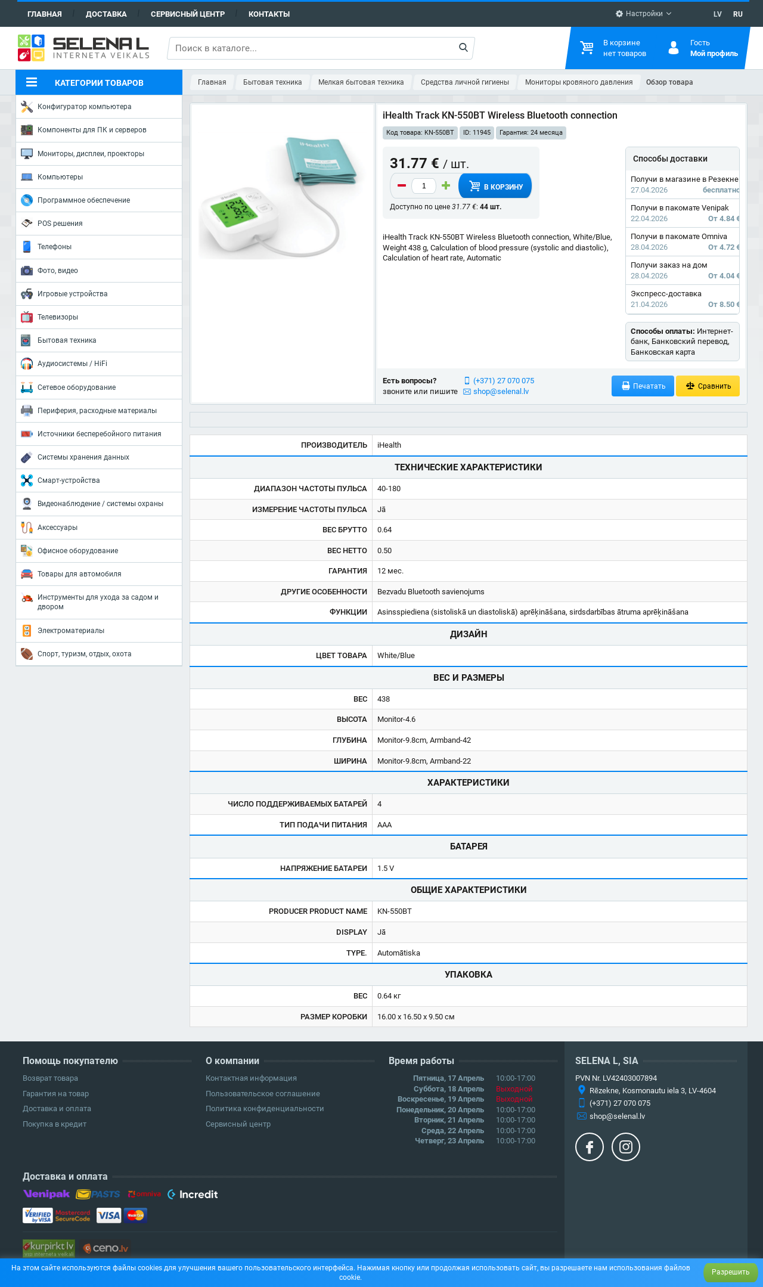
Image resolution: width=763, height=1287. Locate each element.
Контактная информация (251, 1078)
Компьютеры (52, 177)
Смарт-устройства (60, 480)
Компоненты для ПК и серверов (84, 130)
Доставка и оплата (57, 1108)
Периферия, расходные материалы (89, 411)
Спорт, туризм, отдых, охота (76, 654)
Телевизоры (49, 317)
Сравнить (707, 386)
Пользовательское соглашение (263, 1093)
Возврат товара (50, 1078)
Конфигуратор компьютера (76, 107)
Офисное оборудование (69, 551)
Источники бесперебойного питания (91, 434)
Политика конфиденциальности (265, 1108)
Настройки (639, 13)
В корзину (495, 186)
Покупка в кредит (54, 1123)
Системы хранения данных (75, 457)
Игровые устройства (64, 294)
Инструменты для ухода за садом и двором (90, 601)
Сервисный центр (188, 14)
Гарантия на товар (56, 1093)
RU (738, 14)
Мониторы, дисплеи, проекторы (82, 154)
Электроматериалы (62, 631)
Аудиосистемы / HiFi (64, 364)
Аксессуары (49, 528)
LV (718, 14)
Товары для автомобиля (71, 574)
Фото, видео (49, 271)
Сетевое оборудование (68, 387)
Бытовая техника (59, 340)
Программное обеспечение (75, 200)
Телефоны (46, 247)
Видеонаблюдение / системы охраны (92, 504)
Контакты (269, 14)
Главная (44, 14)
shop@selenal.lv (501, 391)
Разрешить (731, 1272)
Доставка (106, 14)
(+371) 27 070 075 (503, 380)
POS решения (52, 223)
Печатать (643, 386)
